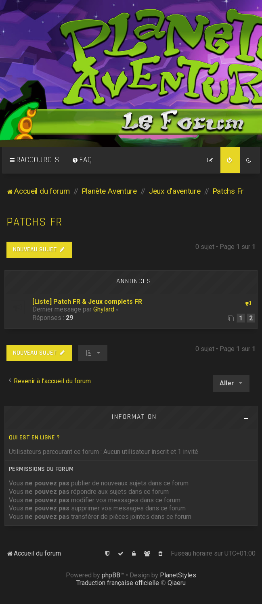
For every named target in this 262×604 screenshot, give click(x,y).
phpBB (111, 575)
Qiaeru (177, 583)
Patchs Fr (34, 222)
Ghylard (103, 309)
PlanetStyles (178, 575)
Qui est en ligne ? (34, 437)
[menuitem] (82, 160)
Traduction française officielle (117, 583)
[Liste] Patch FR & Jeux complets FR (87, 301)
